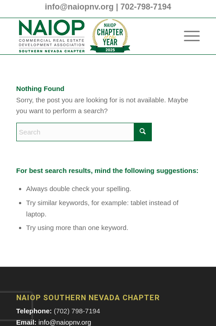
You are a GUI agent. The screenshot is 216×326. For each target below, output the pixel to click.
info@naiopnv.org (79, 6)
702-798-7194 (146, 6)
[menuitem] (187, 36)
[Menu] (187, 36)
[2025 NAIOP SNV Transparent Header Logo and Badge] (89, 36)
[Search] (84, 132)
